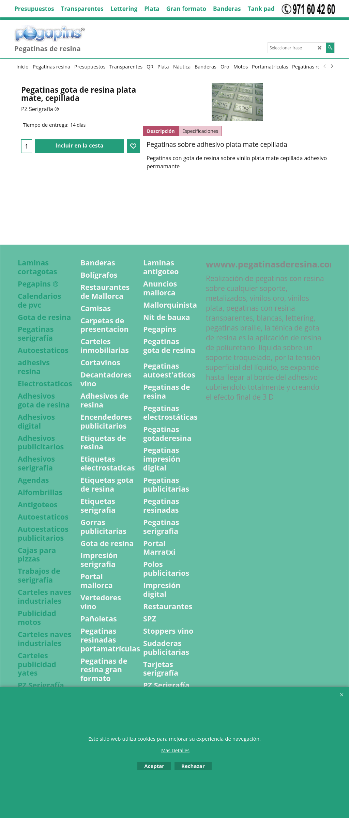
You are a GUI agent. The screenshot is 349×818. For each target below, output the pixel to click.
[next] (332, 66)
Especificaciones (200, 131)
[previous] (325, 66)
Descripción (161, 131)
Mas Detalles (175, 750)
